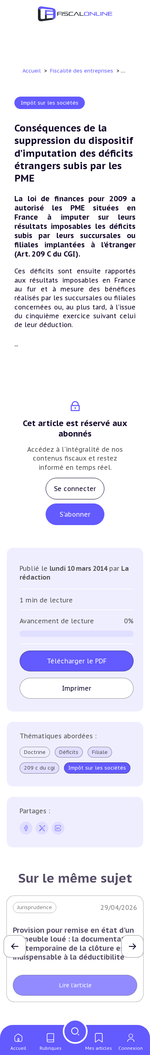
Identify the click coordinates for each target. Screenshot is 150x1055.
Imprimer (76, 688)
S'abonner (75, 514)
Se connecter (75, 489)
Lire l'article (75, 985)
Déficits (68, 752)
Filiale (100, 752)
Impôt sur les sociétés (49, 102)
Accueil (31, 70)
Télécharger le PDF (77, 661)
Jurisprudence (34, 907)
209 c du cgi (39, 768)
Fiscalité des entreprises (82, 70)
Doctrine (35, 752)
